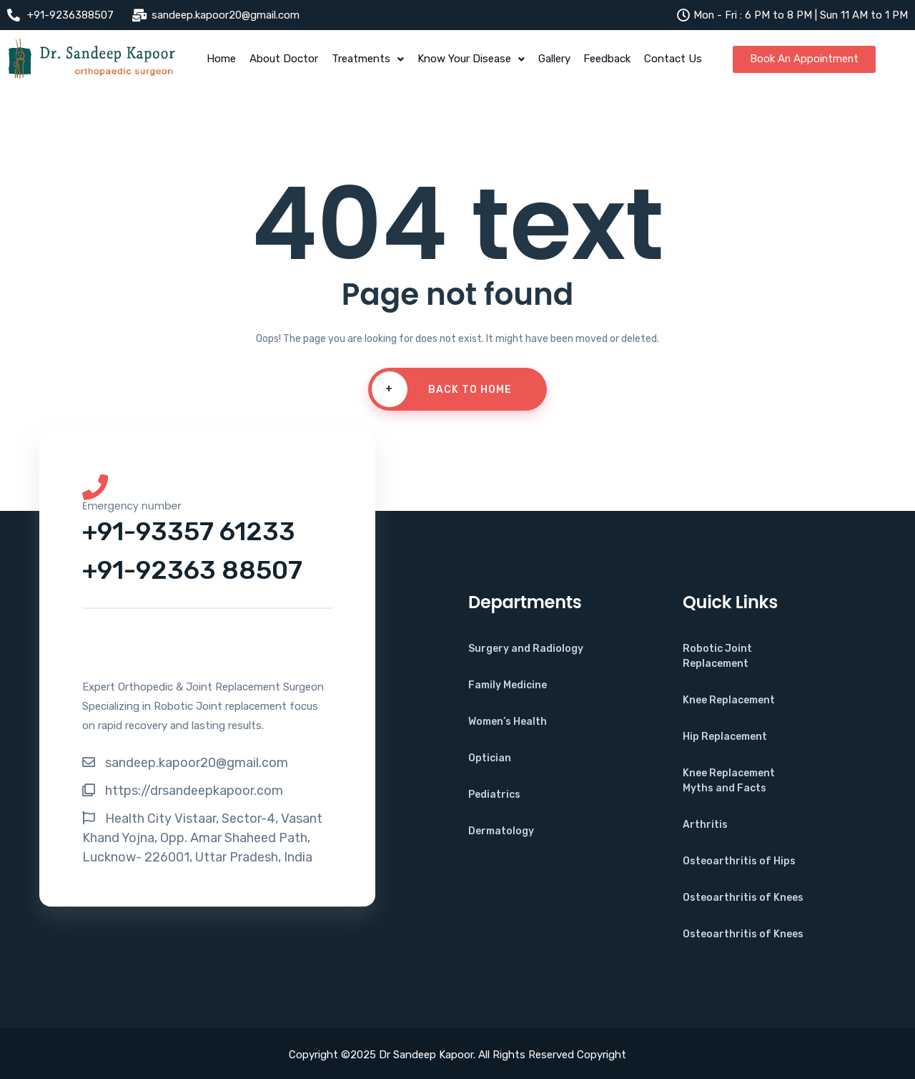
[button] (367, 60)
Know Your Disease (471, 59)
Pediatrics (494, 794)
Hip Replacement (725, 737)
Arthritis (705, 825)
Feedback (609, 59)
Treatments (367, 59)
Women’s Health (507, 722)
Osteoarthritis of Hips (739, 861)
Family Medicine (507, 685)
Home (219, 59)
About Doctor (282, 59)
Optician (489, 758)
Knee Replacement (729, 700)
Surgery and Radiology (525, 649)
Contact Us (676, 59)
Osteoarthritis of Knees (743, 898)
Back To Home (442, 390)
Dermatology (501, 831)
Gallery (555, 59)
